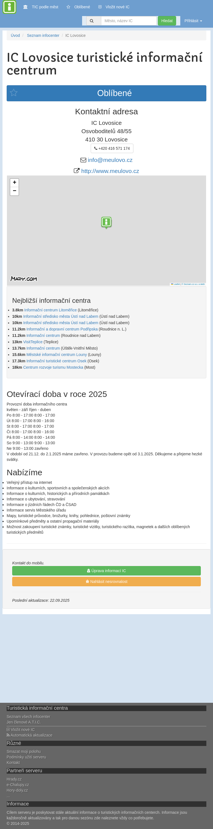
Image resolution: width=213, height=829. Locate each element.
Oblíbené (78, 7)
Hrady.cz (14, 779)
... (8, 796)
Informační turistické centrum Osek (56, 361)
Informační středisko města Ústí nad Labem (60, 316)
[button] (106, 224)
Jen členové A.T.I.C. (24, 722)
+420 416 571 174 (112, 148)
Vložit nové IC (114, 6)
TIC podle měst (40, 6)
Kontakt (13, 762)
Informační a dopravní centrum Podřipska (62, 329)
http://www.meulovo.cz (110, 171)
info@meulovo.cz (110, 160)
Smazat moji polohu (24, 751)
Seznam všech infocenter (28, 716)
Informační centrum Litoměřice (50, 310)
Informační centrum (43, 335)
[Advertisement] (106, 658)
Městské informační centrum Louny (56, 354)
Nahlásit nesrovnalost (107, 581)
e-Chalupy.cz (18, 784)
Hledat (167, 21)
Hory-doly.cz (17, 790)
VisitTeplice (33, 342)
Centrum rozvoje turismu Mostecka (53, 367)
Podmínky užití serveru (26, 757)
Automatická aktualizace (29, 735)
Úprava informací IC (106, 571)
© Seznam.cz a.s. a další (193, 284)
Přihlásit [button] (193, 21)
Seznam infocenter (43, 35)
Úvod (15, 35)
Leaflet (175, 284)
